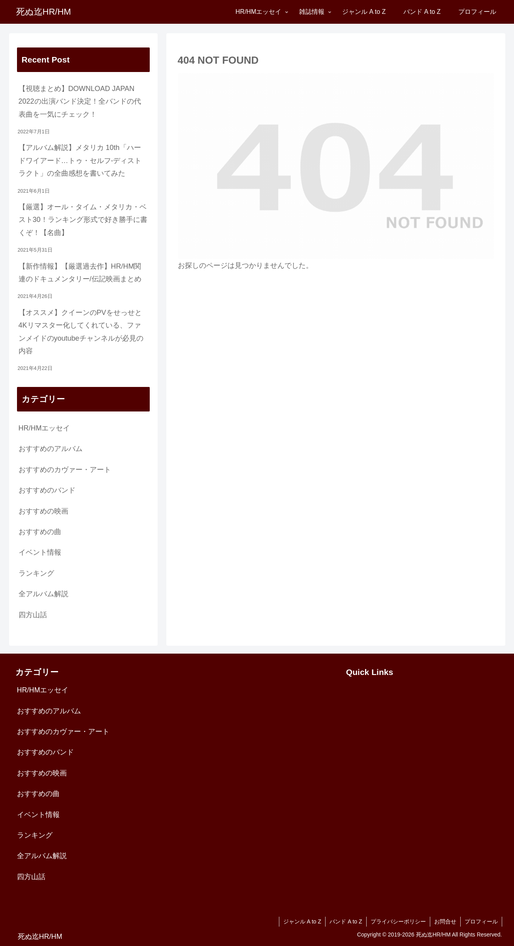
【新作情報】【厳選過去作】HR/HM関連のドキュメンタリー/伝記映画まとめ (80, 272)
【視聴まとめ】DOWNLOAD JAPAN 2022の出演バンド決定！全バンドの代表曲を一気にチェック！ (80, 101)
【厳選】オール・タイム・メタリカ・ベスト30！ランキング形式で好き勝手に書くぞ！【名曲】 (83, 220)
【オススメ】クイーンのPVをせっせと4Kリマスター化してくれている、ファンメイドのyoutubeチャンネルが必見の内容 (81, 332)
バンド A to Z (345, 921)
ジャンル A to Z (302, 921)
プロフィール (481, 921)
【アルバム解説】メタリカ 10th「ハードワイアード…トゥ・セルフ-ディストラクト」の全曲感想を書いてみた (80, 160)
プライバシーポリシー (398, 921)
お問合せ (445, 921)
